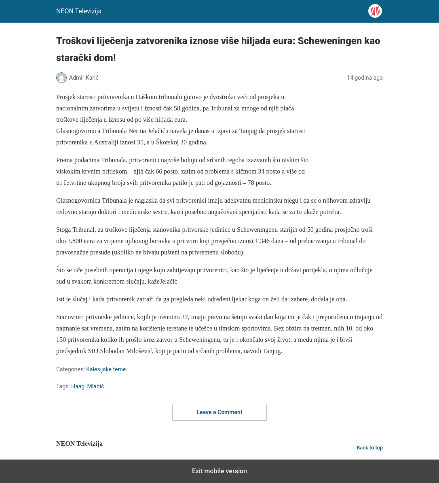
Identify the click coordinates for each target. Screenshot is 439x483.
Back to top (370, 448)
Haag (77, 386)
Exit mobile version (219, 471)
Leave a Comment (220, 412)
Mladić (95, 386)
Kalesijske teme (106, 369)
